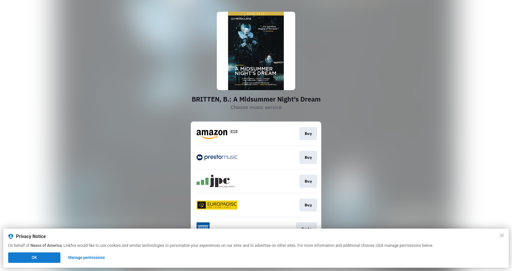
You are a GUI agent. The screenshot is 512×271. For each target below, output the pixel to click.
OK (34, 257)
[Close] (502, 235)
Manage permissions (86, 257)
